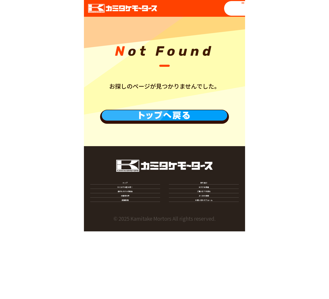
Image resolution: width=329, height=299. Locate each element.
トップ (125, 198)
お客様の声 (125, 246)
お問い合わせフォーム (204, 262)
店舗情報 (125, 262)
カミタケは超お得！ (125, 214)
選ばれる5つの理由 (125, 230)
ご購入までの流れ (204, 230)
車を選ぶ (204, 198)
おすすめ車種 (203, 214)
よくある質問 (203, 246)
